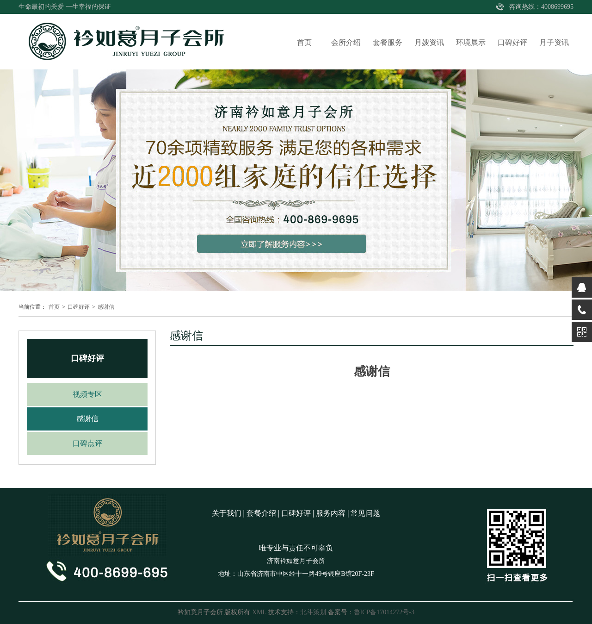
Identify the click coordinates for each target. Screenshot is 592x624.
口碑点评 (87, 443)
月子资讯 (554, 42)
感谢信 (106, 307)
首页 (304, 42)
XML (259, 612)
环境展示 (471, 42)
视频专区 (87, 394)
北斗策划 (313, 612)
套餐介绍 (261, 513)
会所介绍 (346, 42)
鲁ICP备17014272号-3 (384, 612)
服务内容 (330, 513)
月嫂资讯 (429, 42)
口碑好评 (512, 42)
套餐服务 (387, 42)
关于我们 (226, 513)
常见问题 (365, 513)
